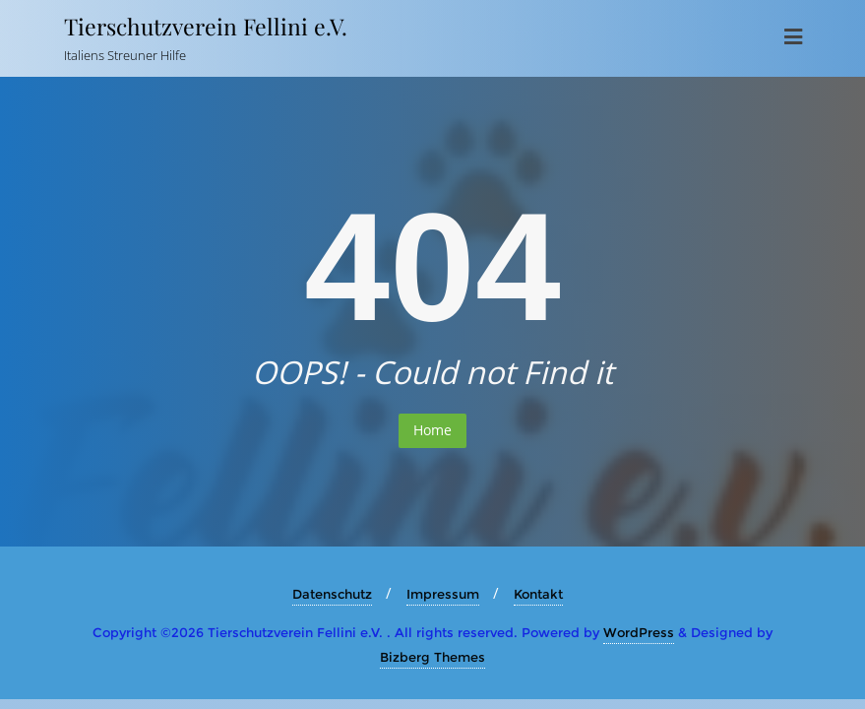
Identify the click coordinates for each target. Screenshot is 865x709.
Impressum (442, 594)
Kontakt (538, 594)
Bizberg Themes (432, 657)
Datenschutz (332, 594)
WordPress (638, 632)
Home (432, 429)
